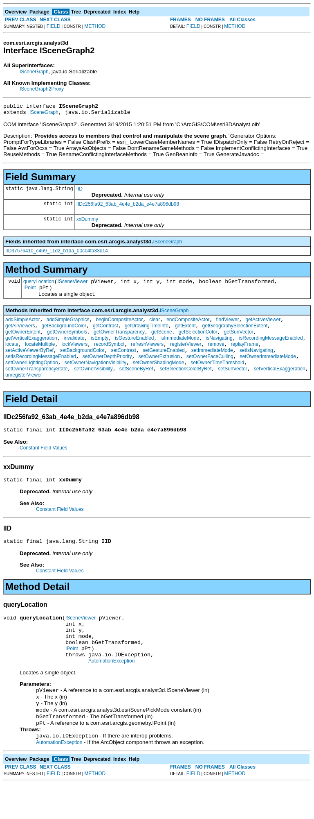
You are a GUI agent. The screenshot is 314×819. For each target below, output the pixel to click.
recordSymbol (109, 355)
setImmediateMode (212, 362)
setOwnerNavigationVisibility (95, 377)
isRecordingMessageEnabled (271, 348)
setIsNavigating (256, 362)
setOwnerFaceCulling (209, 370)
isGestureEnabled (134, 348)
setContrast (123, 362)
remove (216, 355)
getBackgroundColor (63, 333)
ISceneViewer (72, 285)
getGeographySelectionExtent (234, 333)
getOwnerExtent (22, 340)
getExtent (185, 333)
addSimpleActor (22, 326)
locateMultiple (40, 355)
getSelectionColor (198, 340)
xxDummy (87, 222)
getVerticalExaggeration (31, 348)
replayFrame (244, 355)
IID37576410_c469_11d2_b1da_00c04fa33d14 (56, 253)
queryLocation (38, 285)
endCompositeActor (187, 326)
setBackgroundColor (82, 362)
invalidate (74, 348)
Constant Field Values (43, 465)
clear (154, 326)
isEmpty (99, 348)
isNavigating (219, 348)
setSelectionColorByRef (186, 385)
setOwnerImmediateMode (268, 370)
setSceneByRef (136, 385)
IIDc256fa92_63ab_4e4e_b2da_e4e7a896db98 (127, 206)
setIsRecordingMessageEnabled (40, 370)
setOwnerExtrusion (159, 370)
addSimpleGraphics (68, 326)
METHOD (94, 26)
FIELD (54, 26)
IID (79, 191)
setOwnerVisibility (93, 385)
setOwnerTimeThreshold (217, 377)
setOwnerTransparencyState (36, 385)
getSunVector (238, 340)
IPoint (29, 292)
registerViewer (185, 355)
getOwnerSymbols (67, 340)
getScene (161, 340)
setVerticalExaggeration (279, 385)
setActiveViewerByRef (29, 362)
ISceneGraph (34, 72)
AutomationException (111, 690)
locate (11, 355)
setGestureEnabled (164, 362)
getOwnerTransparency (119, 340)
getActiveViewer (262, 326)
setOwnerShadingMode (158, 377)
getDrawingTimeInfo (146, 333)
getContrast (105, 333)
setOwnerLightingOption (31, 377)
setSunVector (232, 385)
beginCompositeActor (119, 326)
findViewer (227, 326)
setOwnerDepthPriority (107, 370)
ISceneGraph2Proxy (42, 89)
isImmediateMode (180, 348)
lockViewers (74, 355)
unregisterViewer (23, 391)
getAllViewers (20, 333)
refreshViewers (147, 355)
